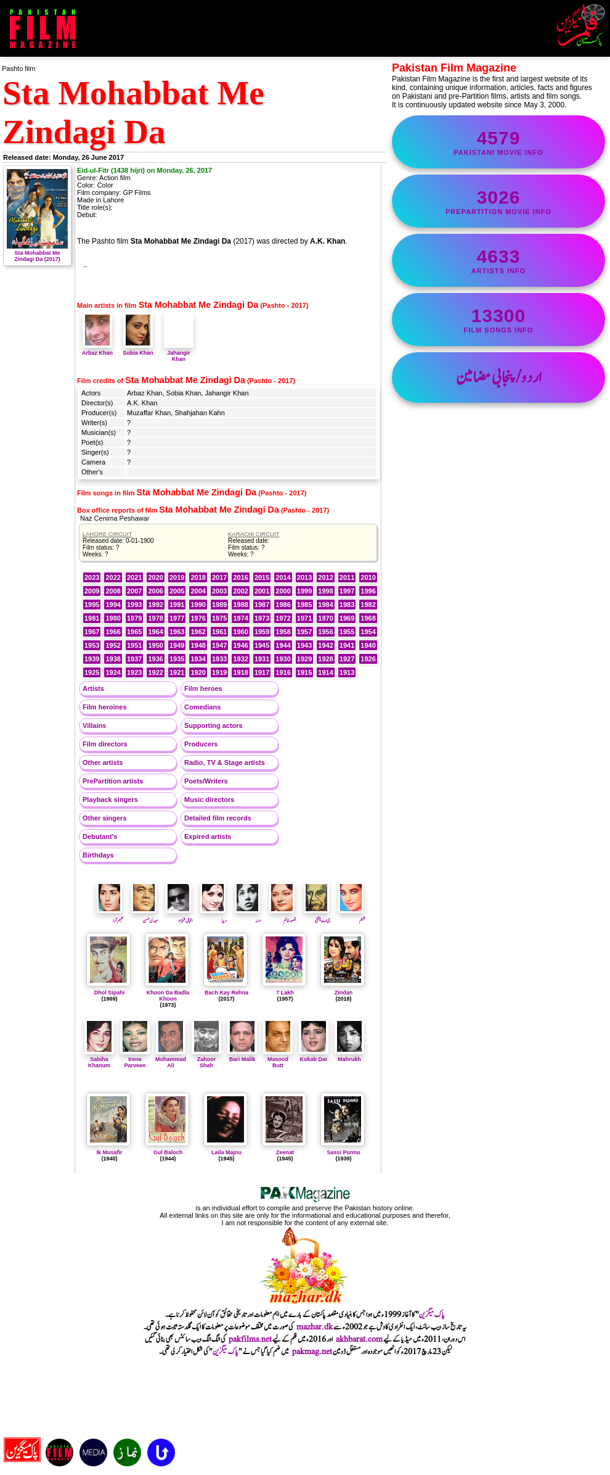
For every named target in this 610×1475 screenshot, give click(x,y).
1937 (134, 659)
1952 (112, 645)
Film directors (105, 744)
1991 (176, 604)
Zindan (344, 993)
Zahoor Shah (206, 1059)
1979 (134, 618)
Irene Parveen (135, 1059)
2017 (219, 577)
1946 (240, 645)
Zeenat (285, 1152)
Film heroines (105, 707)
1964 (155, 631)
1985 (304, 604)
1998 (325, 591)
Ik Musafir (109, 1152)
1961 (219, 631)
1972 (282, 618)
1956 (325, 631)
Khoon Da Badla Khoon (168, 996)
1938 (112, 659)
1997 (347, 591)
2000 (282, 591)
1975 (219, 618)
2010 (367, 577)
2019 (176, 577)
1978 (155, 618)
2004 (197, 591)
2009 (91, 591)
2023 (91, 577)
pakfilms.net (250, 1339)
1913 (347, 672)
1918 (240, 672)
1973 (261, 618)
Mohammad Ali (170, 1059)
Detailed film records (217, 818)
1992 (155, 604)
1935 (176, 659)
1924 (112, 672)
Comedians (202, 707)
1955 (347, 631)
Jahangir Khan (178, 353)
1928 (325, 659)
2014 (282, 577)
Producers (201, 744)
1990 (197, 604)
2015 (261, 577)
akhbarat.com (359, 1339)
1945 (261, 645)
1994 (112, 604)
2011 (347, 577)
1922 (155, 672)
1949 (176, 645)
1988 (240, 604)
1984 (325, 604)
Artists (93, 688)
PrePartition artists (113, 781)
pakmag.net (312, 1351)
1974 (240, 618)
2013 (304, 577)
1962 (197, 631)
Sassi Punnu (343, 1152)
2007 (134, 591)
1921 (176, 672)
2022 (112, 577)
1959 (261, 631)
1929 (304, 659)
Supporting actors (213, 725)
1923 (134, 672)
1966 (112, 631)
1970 (325, 618)
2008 (112, 591)
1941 (347, 645)
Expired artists (207, 836)
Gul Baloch (168, 1152)
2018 (197, 577)
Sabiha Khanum (99, 1059)
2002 (240, 591)
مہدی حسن (144, 917)
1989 (219, 604)
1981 (91, 618)
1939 (91, 659)
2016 (240, 577)
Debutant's (100, 836)
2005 (176, 591)
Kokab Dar (313, 1056)
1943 (304, 645)
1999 (304, 591)
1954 (367, 631)
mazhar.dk (314, 1327)
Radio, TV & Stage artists (224, 762)
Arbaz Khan (97, 350)
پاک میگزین (432, 1314)
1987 (261, 604)
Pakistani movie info (498, 142)
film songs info (498, 319)
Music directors (209, 799)
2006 (155, 591)
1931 (261, 659)
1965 (134, 631)
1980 (112, 618)
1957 (304, 631)
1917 (261, 672)
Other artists (103, 762)
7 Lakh (285, 993)
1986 (282, 604)
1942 (325, 645)
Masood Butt (278, 1059)
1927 (347, 659)
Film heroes (203, 688)
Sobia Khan (138, 350)
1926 (367, 659)
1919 (219, 672)
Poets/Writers (206, 781)
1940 (367, 645)
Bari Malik (242, 1056)
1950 (155, 645)
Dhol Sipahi (109, 993)
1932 (240, 659)
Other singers (105, 818)
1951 (134, 645)
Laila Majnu (226, 1152)
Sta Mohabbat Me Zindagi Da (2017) (37, 253)
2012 (325, 577)
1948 (197, 645)
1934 (197, 659)
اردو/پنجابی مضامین (499, 377)
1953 (91, 645)
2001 (261, 591)
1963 (176, 631)
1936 (155, 659)
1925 (91, 672)
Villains (94, 725)
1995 (91, 604)
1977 (176, 618)
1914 (325, 672)
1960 (240, 631)
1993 (134, 604)
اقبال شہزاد (179, 917)
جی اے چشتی (317, 917)
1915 (304, 672)
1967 (91, 631)
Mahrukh (349, 1056)
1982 (367, 604)
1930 (282, 659)
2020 (155, 577)
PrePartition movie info (498, 201)
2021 (134, 577)
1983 (347, 604)
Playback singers (110, 799)
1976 (197, 618)
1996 (367, 591)
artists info (498, 260)
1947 (219, 645)
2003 (219, 591)
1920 (197, 672)
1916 (282, 672)
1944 (282, 645)
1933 (219, 659)
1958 (282, 631)
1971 (304, 618)
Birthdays (98, 855)
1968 (367, 618)
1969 (347, 618)
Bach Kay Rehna (226, 993)
